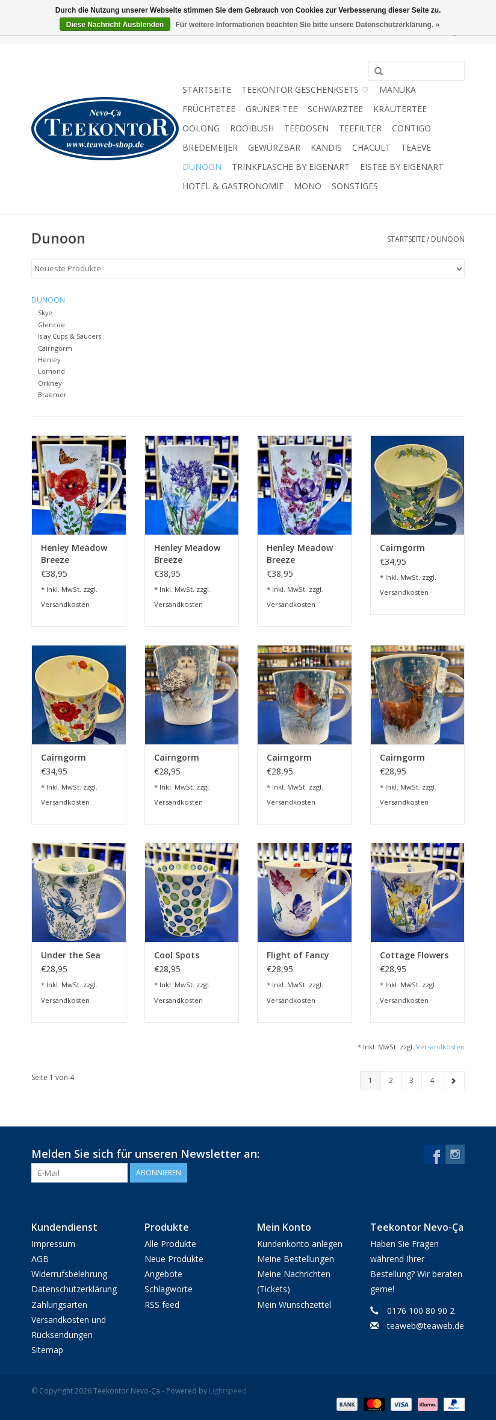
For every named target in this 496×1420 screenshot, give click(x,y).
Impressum (53, 1243)
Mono (307, 186)
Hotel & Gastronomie (233, 186)
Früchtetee (208, 109)
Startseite (206, 89)
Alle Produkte (170, 1243)
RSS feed (161, 1304)
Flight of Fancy (298, 955)
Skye (45, 312)
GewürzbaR (274, 147)
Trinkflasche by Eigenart (291, 166)
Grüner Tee (271, 109)
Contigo (411, 128)
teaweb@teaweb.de (425, 1325)
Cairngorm (55, 348)
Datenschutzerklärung (74, 1289)
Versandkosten (65, 604)
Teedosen (306, 128)
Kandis (326, 147)
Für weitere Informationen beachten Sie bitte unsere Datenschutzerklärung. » (307, 24)
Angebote (163, 1274)
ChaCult (371, 147)
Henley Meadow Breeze (74, 553)
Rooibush (252, 128)
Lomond (51, 370)
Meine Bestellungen (295, 1258)
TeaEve (416, 147)
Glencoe (51, 324)
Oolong (201, 128)
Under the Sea (71, 955)
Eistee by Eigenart (402, 166)
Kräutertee (400, 109)
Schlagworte (168, 1289)
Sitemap (47, 1350)
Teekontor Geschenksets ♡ (305, 89)
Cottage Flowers (414, 955)
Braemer (52, 394)
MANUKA (397, 89)
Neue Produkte (173, 1258)
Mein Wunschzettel (294, 1304)
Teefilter (360, 128)
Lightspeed (228, 1391)
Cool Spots (176, 955)
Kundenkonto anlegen (300, 1243)
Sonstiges (355, 186)
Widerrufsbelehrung (69, 1274)
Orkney (49, 383)
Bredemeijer (210, 147)
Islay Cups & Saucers (69, 336)
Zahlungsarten (59, 1304)
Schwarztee (335, 109)
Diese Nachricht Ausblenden (115, 24)
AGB (40, 1258)
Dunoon (202, 166)
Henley (49, 359)
